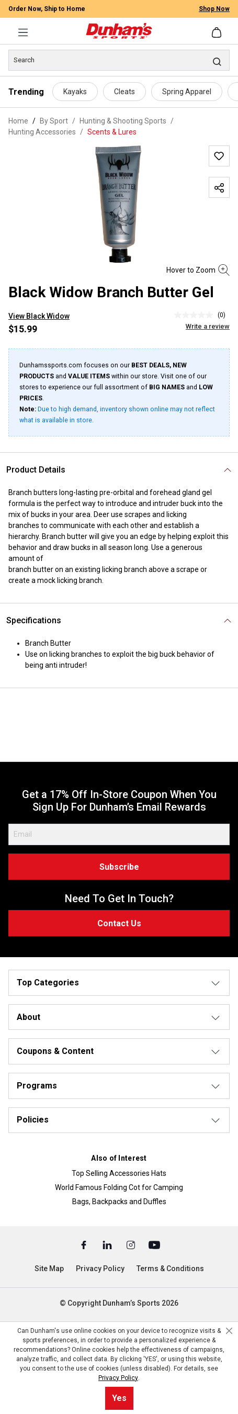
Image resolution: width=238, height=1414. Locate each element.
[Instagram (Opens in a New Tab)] (131, 1244)
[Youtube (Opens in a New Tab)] (154, 1244)
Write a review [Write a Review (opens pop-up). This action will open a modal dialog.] (208, 326)
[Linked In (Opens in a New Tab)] (108, 1244)
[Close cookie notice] (229, 1331)
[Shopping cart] (217, 32)
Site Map (49, 1268)
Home (18, 121)
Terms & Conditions (170, 1268)
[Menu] (23, 32)
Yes (119, 1398)
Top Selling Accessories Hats (119, 1173)
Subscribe (119, 867)
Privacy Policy (100, 1268)
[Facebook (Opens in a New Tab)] (84, 1244)
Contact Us (119, 923)
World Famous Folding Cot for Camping (119, 1187)
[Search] (119, 60)
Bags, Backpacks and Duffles (119, 1201)
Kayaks (75, 91)
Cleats (124, 91)
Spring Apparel (186, 91)
